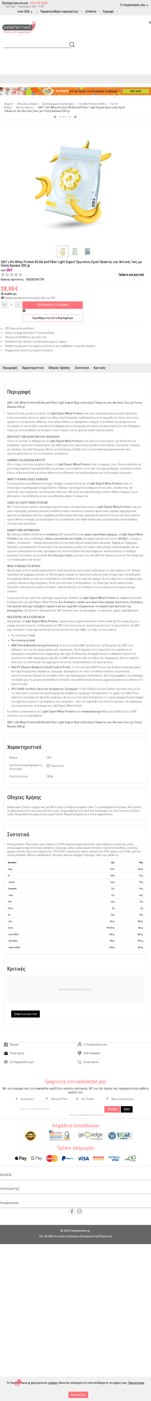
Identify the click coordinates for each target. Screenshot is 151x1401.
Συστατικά (82, 368)
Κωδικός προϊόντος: (12, 279)
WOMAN (112, 1109)
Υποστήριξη (14, 1053)
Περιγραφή (9, 368)
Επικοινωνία (88, 1062)
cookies (52, 1383)
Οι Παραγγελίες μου (19, 1062)
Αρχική (11, 1044)
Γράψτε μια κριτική (131, 274)
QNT (9, 270)
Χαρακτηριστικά (33, 368)
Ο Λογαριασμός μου (92, 1044)
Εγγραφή (108, 11)
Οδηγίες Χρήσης (59, 368)
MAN (127, 1109)
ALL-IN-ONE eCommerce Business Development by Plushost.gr (75, 1236)
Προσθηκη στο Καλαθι (52, 305)
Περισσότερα (136, 1383)
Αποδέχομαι (78, 1395)
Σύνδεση (90, 11)
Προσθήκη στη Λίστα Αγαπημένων (52, 318)
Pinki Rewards (89, 1053)
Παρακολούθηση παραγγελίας (59, 11)
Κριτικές (100, 368)
